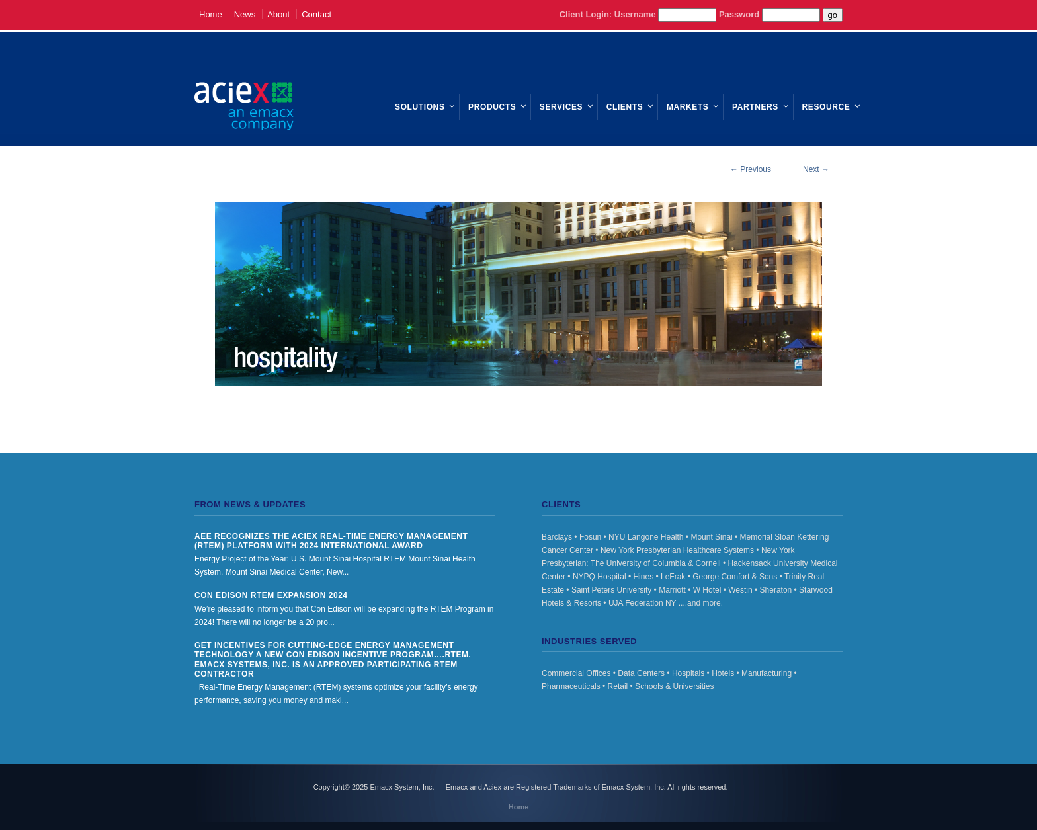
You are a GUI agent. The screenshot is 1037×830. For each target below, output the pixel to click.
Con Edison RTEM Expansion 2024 (271, 595)
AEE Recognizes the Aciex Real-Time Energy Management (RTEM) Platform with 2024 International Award (331, 541)
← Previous (750, 169)
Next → (816, 169)
